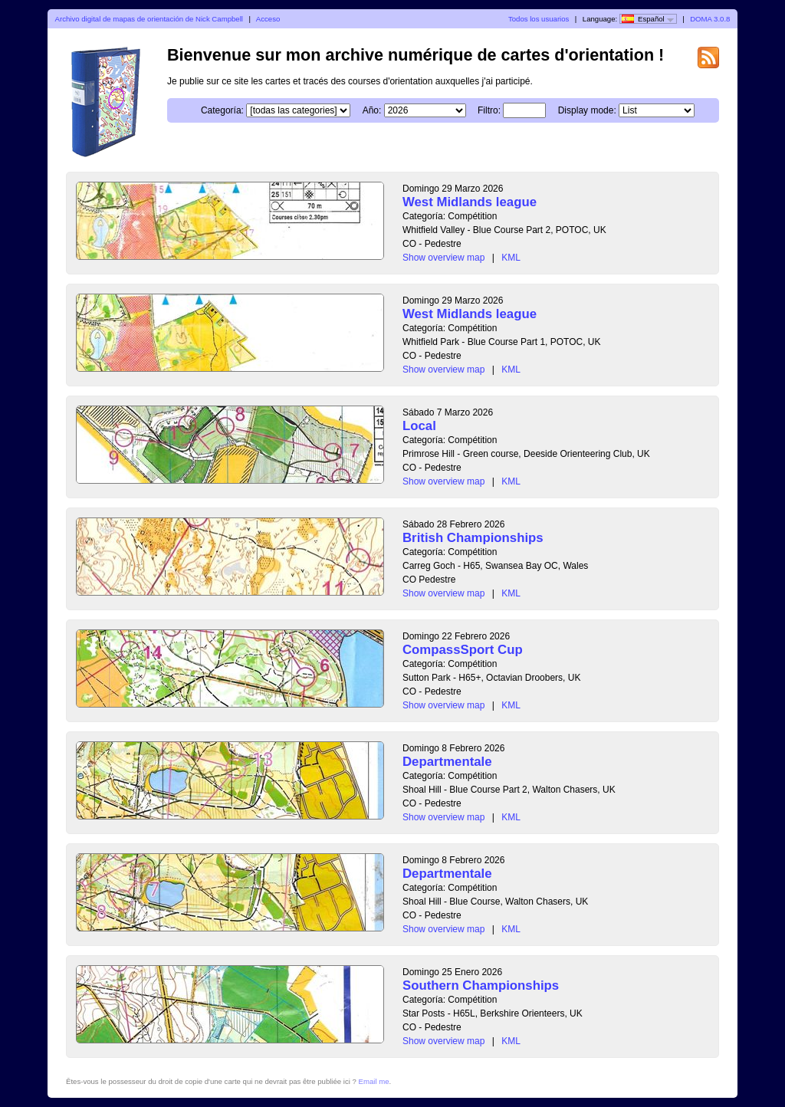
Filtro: (489, 110)
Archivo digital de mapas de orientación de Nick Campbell (149, 19)
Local (419, 426)
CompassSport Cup (462, 649)
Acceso (268, 19)
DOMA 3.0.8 (710, 19)
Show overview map (443, 257)
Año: (372, 110)
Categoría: (222, 110)
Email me (374, 1081)
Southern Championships (480, 985)
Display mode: (587, 110)
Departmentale (447, 761)
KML (511, 257)
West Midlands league (469, 202)
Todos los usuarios (538, 19)
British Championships (473, 538)
